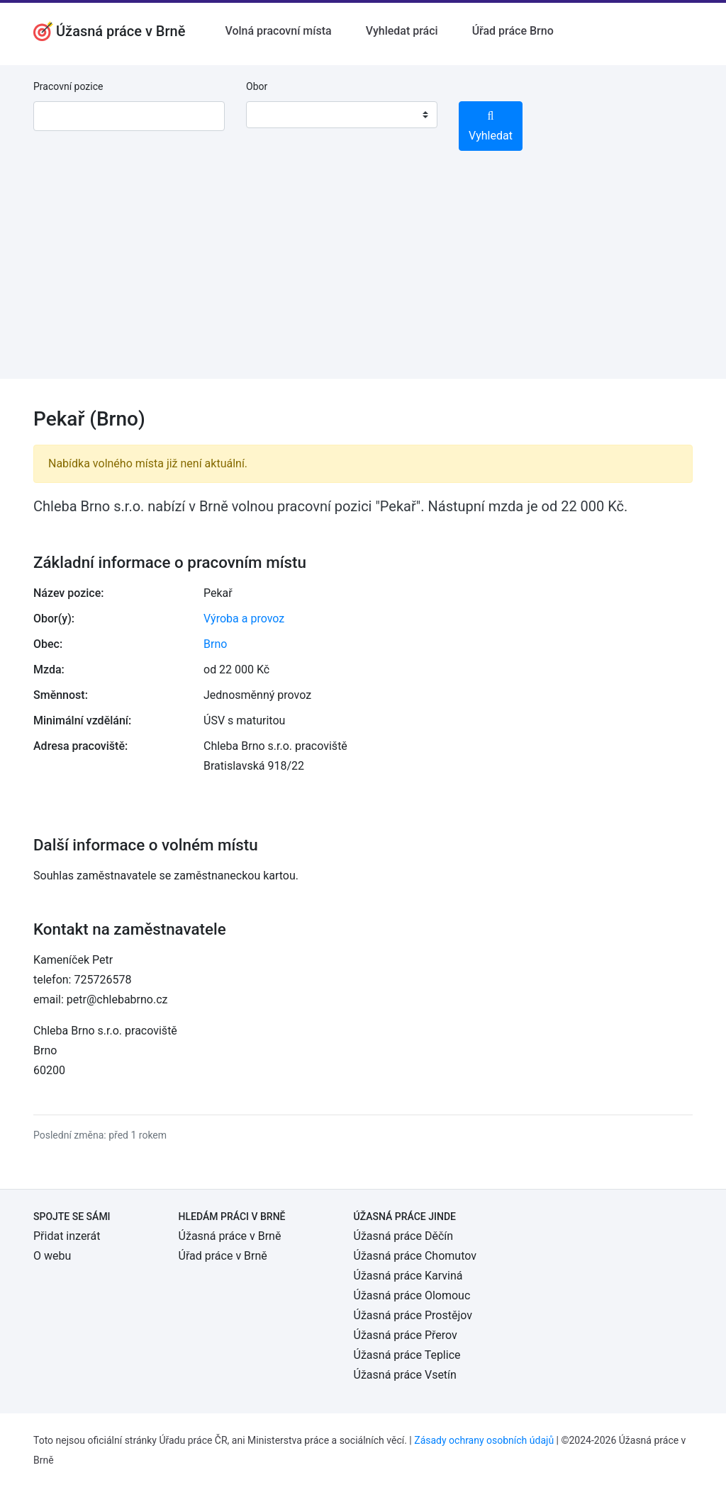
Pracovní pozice (68, 86)
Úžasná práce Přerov (405, 1335)
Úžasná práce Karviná (408, 1275)
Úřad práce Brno (513, 31)
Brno (215, 644)
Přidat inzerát (66, 1236)
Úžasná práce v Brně (230, 1236)
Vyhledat (491, 126)
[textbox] (275, 114)
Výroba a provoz (243, 618)
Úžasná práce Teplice (407, 1355)
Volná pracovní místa (278, 31)
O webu (52, 1256)
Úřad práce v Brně (223, 1256)
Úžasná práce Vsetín (405, 1374)
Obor (256, 86)
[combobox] (341, 114)
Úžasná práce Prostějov (413, 1315)
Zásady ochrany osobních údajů (484, 1440)
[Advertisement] (363, 280)
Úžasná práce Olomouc (412, 1295)
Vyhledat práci (402, 31)
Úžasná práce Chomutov (415, 1256)
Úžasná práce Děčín (404, 1236)
